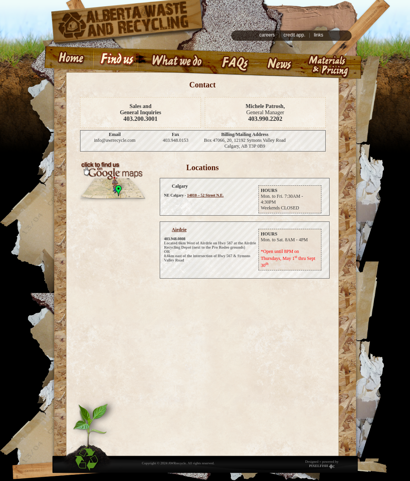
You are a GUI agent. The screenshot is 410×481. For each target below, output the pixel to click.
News (279, 61)
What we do (176, 61)
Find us (116, 61)
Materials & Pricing (332, 61)
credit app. (294, 35)
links (318, 35)
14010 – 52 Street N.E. (205, 195)
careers (267, 35)
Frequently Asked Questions (234, 61)
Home (67, 61)
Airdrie (179, 229)
